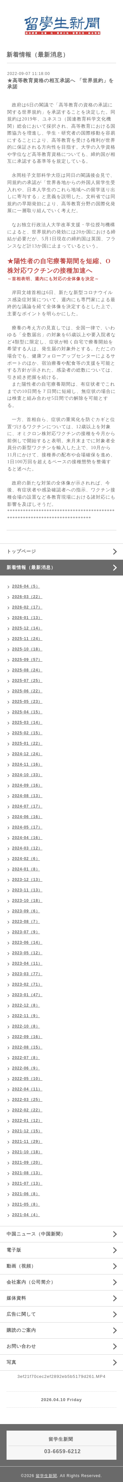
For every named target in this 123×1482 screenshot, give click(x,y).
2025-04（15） (27, 712)
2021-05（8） (26, 1204)
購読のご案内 (21, 1330)
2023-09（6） (26, 911)
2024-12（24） (27, 754)
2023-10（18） (27, 900)
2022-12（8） (26, 1005)
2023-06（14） (27, 942)
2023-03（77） (27, 974)
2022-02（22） (27, 1110)
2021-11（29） (27, 1141)
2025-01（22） (27, 743)
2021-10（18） (27, 1152)
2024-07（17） (27, 806)
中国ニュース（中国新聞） (36, 1233)
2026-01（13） (27, 617)
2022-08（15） (27, 1047)
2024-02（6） (26, 858)
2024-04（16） (27, 837)
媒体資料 (16, 1298)
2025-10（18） (27, 649)
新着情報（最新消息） (31, 567)
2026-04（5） (26, 586)
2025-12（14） (27, 628)
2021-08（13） (27, 1173)
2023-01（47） (27, 995)
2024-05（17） (27, 827)
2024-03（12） (27, 848)
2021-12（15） (27, 1131)
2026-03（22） (27, 597)
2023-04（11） (27, 963)
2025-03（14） (27, 722)
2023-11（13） (27, 890)
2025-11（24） (27, 638)
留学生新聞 (46, 1475)
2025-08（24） (27, 670)
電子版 (14, 1250)
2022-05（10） (27, 1078)
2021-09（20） (27, 1162)
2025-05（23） (27, 701)
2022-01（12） (27, 1120)
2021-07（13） (27, 1183)
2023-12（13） (27, 879)
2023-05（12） (27, 953)
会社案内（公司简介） (31, 1282)
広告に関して (21, 1314)
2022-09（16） (27, 1036)
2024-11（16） (27, 764)
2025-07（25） (27, 680)
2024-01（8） (26, 869)
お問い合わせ (21, 1346)
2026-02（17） (27, 607)
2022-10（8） (26, 1026)
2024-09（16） (27, 785)
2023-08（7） (26, 921)
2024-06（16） (27, 816)
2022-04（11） (27, 1089)
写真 (11, 1362)
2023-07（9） (26, 932)
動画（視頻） (21, 1266)
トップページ (21, 551)
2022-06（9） (26, 1068)
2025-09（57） (27, 659)
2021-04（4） (26, 1215)
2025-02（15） (27, 733)
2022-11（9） (26, 1016)
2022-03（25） (27, 1099)
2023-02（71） (27, 984)
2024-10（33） (27, 775)
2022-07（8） (26, 1057)
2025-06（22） (27, 691)
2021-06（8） (26, 1194)
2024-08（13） (27, 796)
